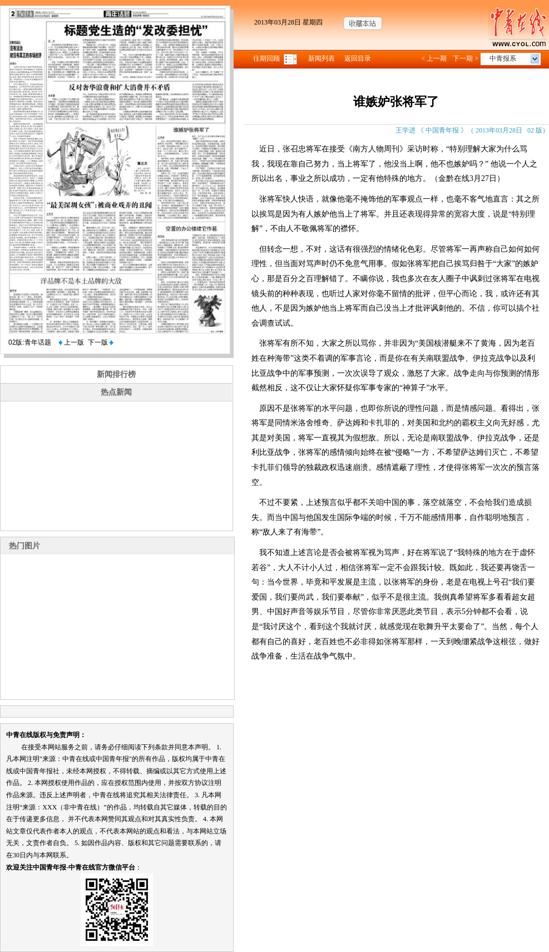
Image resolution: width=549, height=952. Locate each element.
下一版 (100, 342)
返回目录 (357, 58)
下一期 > (465, 58)
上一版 (71, 342)
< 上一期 (434, 58)
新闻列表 (321, 58)
